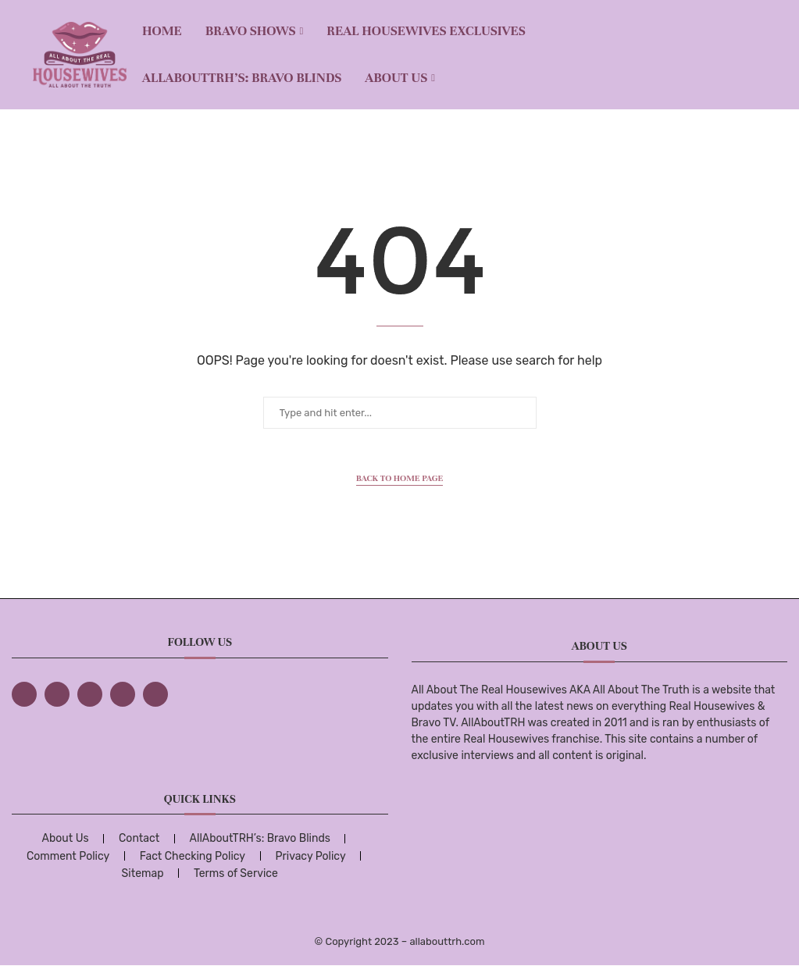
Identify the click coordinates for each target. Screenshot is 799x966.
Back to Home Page (400, 477)
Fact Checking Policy (192, 856)
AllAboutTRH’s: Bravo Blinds (241, 78)
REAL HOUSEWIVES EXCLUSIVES (426, 31)
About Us (396, 78)
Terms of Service (236, 873)
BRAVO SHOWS (250, 31)
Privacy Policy (310, 856)
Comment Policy (68, 856)
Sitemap (143, 873)
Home (162, 31)
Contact (139, 838)
